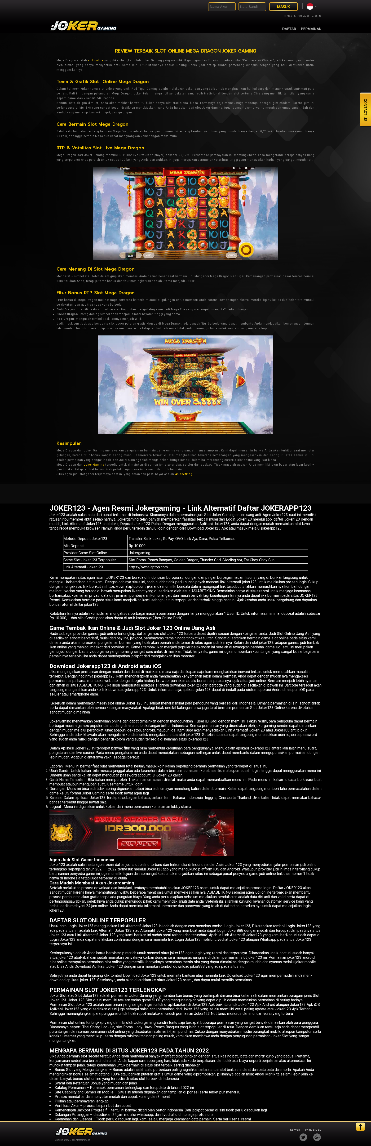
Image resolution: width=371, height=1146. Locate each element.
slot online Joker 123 (125, 703)
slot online (95, 60)
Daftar (289, 29)
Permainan (311, 29)
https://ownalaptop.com (148, 567)
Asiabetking (183, 474)
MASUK (283, 7)
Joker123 (57, 515)
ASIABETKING (91, 685)
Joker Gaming (94, 464)
